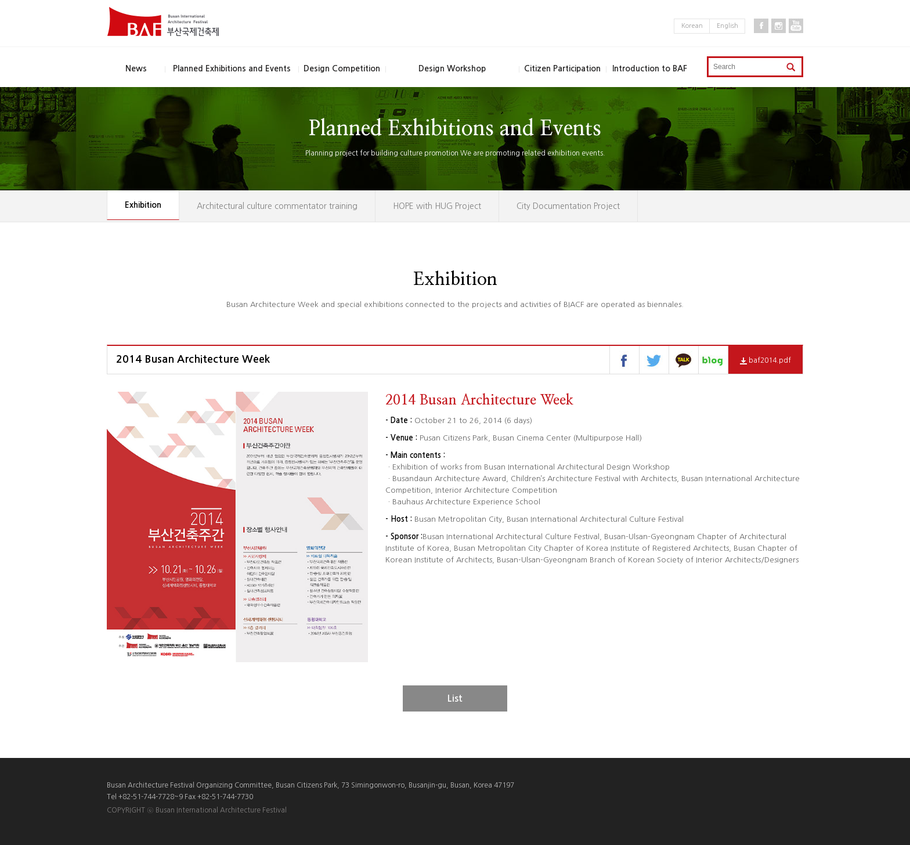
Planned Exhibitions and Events (232, 68)
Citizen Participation (562, 68)
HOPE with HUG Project (437, 206)
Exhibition (143, 205)
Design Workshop (452, 68)
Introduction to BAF (649, 68)
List (455, 698)
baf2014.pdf (765, 360)
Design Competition (342, 68)
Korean (692, 26)
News (136, 68)
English (727, 26)
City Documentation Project (568, 206)
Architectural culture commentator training (277, 206)
